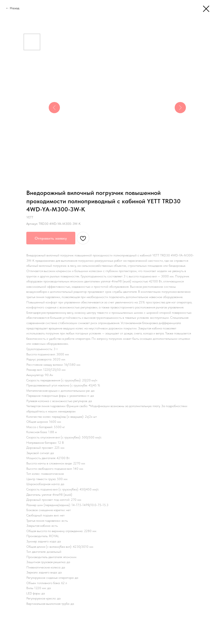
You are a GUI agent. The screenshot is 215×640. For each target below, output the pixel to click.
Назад (14, 8)
